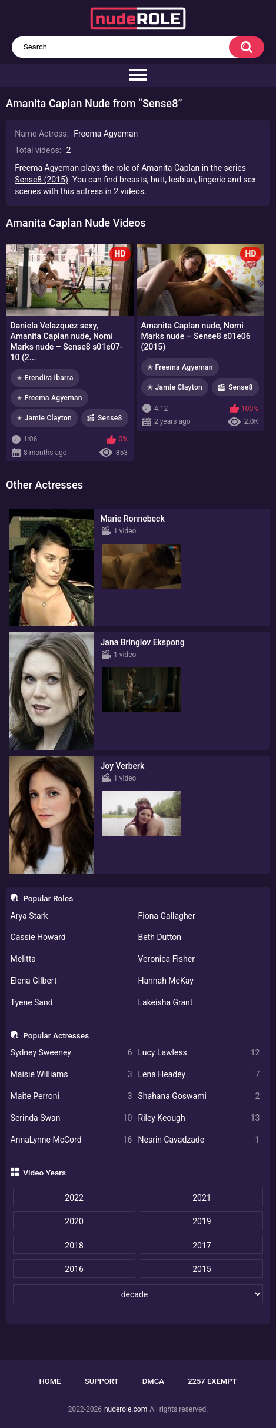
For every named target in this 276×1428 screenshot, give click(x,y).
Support (102, 1381)
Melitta (23, 959)
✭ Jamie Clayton (44, 418)
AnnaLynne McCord (71, 1140)
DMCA (153, 1381)
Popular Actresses (56, 1035)
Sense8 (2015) (41, 179)
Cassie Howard (38, 937)
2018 (74, 1245)
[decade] (138, 1293)
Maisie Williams (71, 1075)
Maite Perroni (71, 1096)
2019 (201, 1221)
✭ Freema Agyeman (49, 398)
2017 (201, 1245)
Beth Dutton (160, 937)
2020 (74, 1221)
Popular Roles (48, 898)
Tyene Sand (32, 1002)
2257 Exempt (212, 1381)
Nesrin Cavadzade (199, 1140)
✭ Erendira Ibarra (45, 378)
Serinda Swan (71, 1118)
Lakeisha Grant (165, 1002)
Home (50, 1381)
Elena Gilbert (34, 980)
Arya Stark (29, 916)
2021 (201, 1198)
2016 (74, 1269)
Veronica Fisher (166, 959)
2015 (201, 1269)
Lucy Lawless (199, 1053)
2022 (74, 1198)
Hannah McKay (166, 980)
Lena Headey (199, 1075)
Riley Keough (199, 1118)
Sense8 (110, 418)
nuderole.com (125, 1409)
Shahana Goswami (199, 1096)
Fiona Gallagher (166, 916)
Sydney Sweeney (71, 1053)
